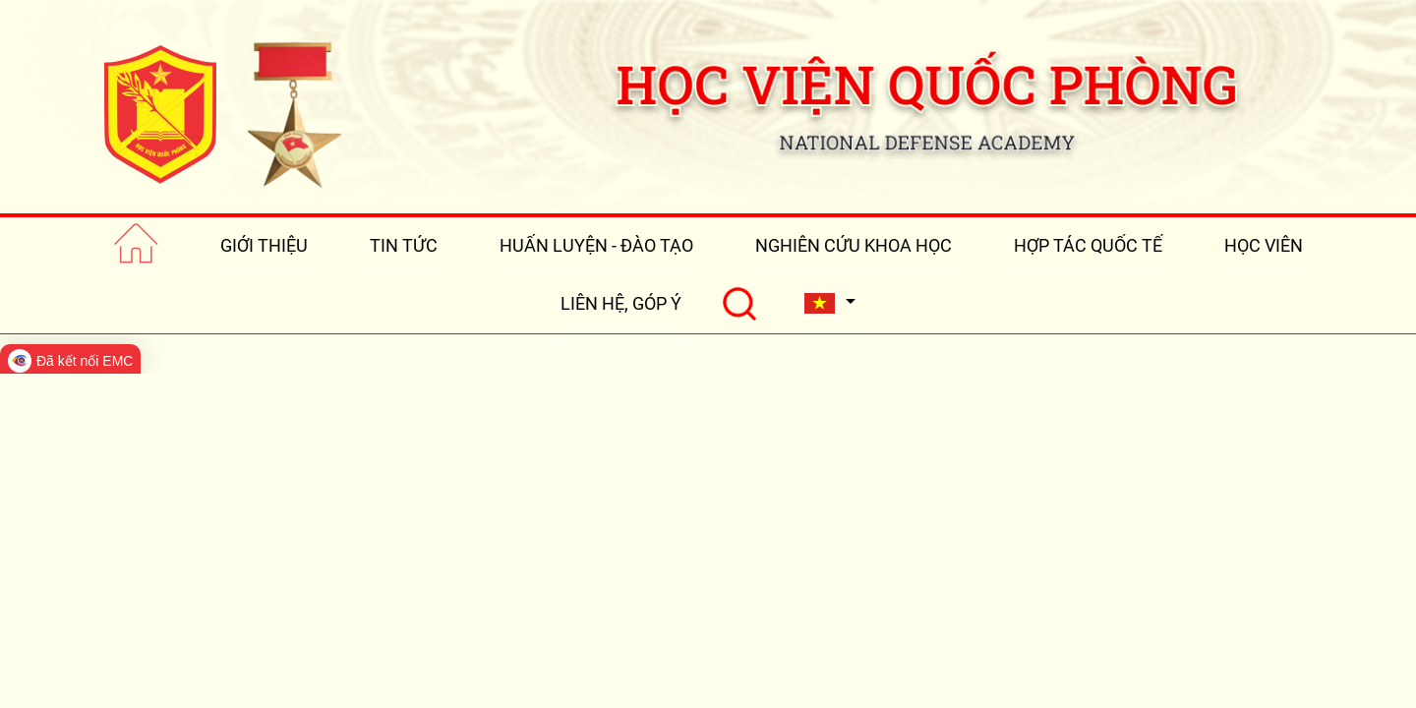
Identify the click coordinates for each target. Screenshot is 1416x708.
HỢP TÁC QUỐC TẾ (1088, 245)
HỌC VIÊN (1263, 245)
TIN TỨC (404, 245)
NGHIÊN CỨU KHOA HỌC (853, 245)
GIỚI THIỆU (264, 245)
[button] (829, 303)
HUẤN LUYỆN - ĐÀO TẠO (596, 245)
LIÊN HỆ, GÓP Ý (620, 303)
